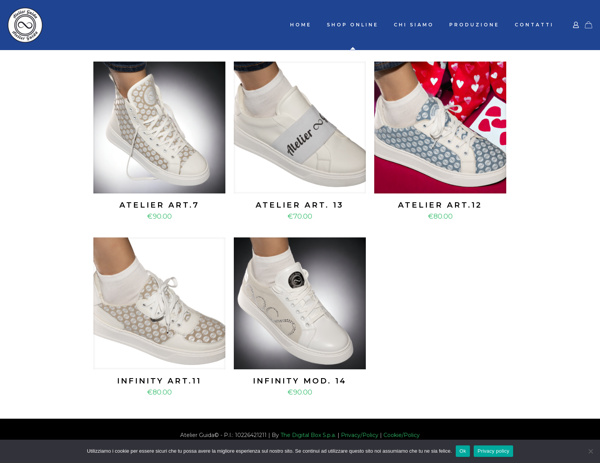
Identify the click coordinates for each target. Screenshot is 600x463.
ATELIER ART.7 (159, 205)
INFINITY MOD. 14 (300, 380)
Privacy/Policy (359, 435)
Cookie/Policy (401, 435)
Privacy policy (493, 451)
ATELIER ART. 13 (300, 205)
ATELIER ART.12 (440, 205)
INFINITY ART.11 (159, 380)
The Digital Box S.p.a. (308, 435)
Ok (463, 451)
